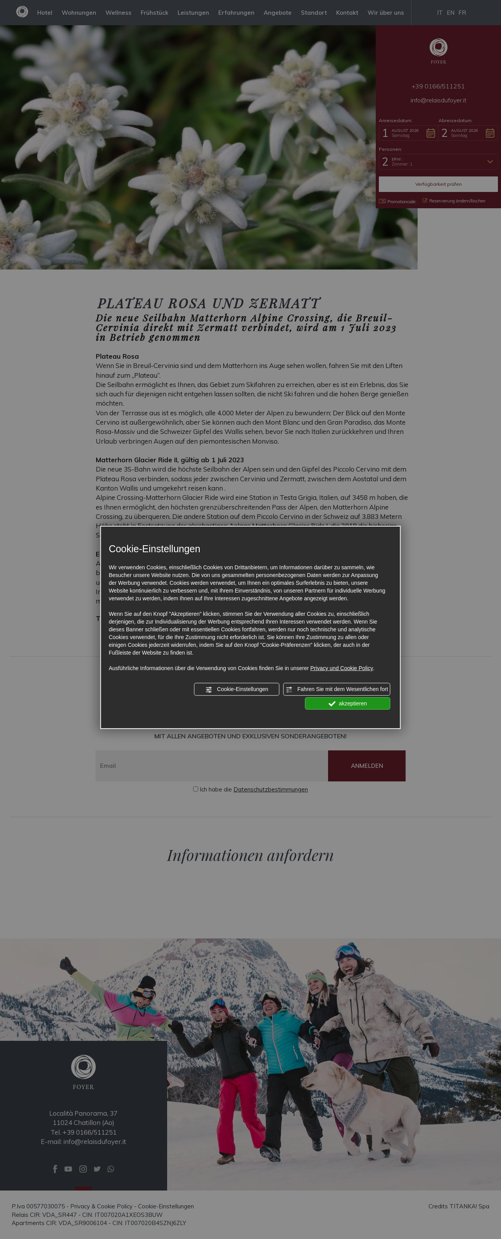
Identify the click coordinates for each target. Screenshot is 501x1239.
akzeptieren (347, 703)
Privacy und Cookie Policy (341, 668)
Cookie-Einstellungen (237, 689)
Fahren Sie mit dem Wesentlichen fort (337, 689)
